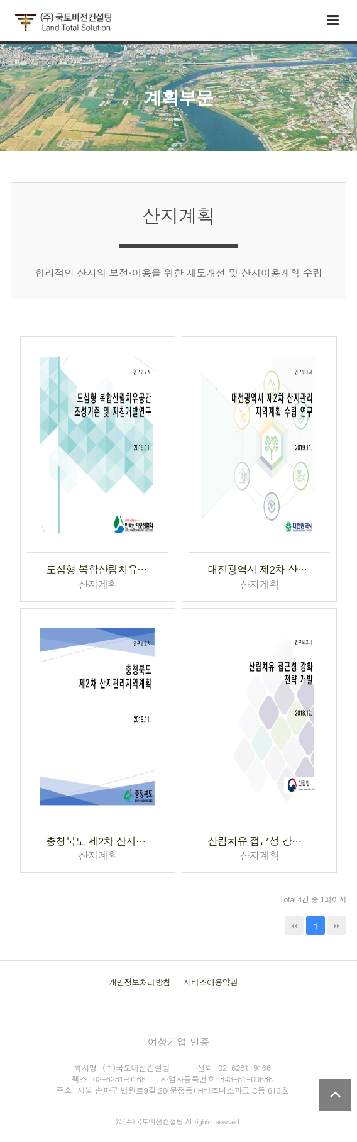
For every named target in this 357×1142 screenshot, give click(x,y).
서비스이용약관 (211, 982)
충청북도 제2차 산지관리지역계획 (98, 841)
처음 (294, 925)
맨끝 (336, 925)
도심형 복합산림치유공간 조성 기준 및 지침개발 (98, 569)
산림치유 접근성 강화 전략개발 (259, 841)
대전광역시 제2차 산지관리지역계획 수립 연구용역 (259, 569)
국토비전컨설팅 (62, 22)
